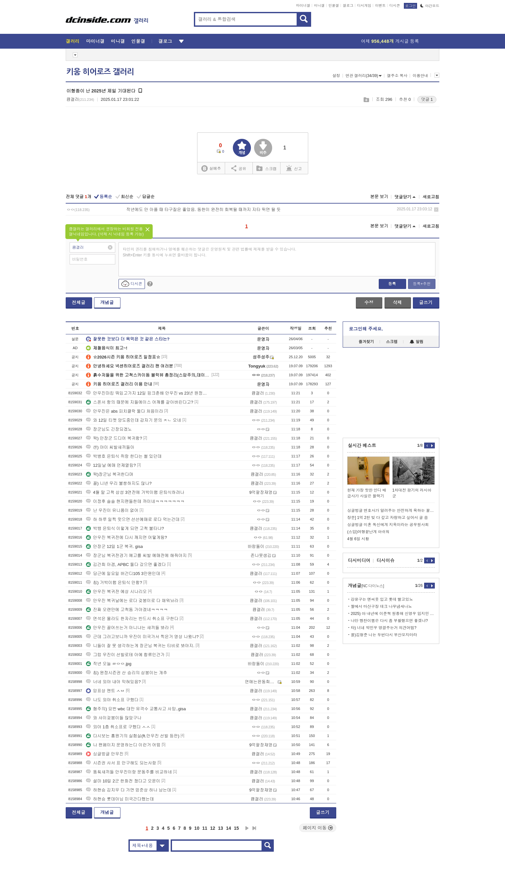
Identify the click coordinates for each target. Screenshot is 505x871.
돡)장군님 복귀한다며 (109, 474)
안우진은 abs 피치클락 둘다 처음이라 (124, 411)
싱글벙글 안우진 (105, 753)
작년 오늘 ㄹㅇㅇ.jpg (108, 663)
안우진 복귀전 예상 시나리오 (116, 591)
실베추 (211, 168)
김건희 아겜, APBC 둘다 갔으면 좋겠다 (126, 564)
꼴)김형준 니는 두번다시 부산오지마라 (384, 635)
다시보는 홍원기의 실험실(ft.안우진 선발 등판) (132, 735)
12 (212, 828)
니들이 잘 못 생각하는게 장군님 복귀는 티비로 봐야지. (140, 645)
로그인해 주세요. (366, 328)
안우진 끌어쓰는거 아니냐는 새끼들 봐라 (127, 627)
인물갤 (334, 5)
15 (236, 828)
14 (228, 828)
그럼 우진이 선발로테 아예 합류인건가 (125, 654)
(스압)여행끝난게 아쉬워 (368, 532)
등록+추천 (422, 284)
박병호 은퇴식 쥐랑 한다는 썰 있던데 (124, 456)
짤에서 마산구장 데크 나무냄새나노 (381, 606)
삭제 (436, 209)
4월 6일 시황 (358, 539)
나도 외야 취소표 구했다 (112, 699)
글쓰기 (426, 302)
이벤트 (380, 5)
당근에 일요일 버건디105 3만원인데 (123, 573)
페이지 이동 (318, 827)
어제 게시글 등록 (390, 41)
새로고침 (431, 197)
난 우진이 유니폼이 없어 (112, 510)
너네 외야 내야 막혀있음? (113, 681)
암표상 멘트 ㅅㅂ (105, 690)
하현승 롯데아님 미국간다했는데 (120, 799)
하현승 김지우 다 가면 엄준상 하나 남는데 (128, 790)
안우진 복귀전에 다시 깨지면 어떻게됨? (126, 537)
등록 (392, 284)
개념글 (107, 302)
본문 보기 (379, 196)
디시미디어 (359, 560)
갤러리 (73, 41)
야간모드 (429, 6)
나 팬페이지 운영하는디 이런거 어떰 (123, 744)
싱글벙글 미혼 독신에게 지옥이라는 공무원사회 (388, 524)
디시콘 (394, 5)
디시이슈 (385, 560)
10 (196, 828)
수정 (368, 302)
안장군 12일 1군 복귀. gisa (114, 546)
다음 (247, 828)
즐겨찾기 (366, 342)
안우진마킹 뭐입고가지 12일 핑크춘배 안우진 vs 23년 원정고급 (148, 393)
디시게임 (364, 5)
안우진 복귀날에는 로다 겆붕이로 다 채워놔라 (132, 600)
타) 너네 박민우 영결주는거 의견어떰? (383, 628)
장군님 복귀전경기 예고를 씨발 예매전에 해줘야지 (136, 555)
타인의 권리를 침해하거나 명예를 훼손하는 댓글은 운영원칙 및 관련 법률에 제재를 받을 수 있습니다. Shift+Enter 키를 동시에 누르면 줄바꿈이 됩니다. (209, 252)
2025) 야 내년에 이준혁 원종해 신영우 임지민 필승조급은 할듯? (393, 613)
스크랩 (366, 99)
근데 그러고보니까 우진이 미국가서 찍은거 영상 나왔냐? (142, 636)
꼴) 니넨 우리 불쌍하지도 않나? (119, 483)
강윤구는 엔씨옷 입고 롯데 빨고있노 (382, 599)
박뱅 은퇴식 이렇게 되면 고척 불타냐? (125, 528)
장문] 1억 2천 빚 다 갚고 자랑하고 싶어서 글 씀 (387, 517)
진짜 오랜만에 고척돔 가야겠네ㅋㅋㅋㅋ (127, 609)
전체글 (78, 302)
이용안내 (420, 75)
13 (220, 828)
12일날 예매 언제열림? (111, 465)
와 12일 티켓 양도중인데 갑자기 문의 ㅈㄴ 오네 (133, 420)
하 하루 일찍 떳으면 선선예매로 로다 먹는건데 (133, 519)
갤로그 (348, 5)
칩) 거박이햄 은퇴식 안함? (114, 582)
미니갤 (319, 5)
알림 (417, 342)
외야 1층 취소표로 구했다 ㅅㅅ (118, 726)
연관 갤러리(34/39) (364, 75)
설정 (336, 75)
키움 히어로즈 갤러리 (100, 72)
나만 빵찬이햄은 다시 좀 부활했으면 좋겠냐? (389, 620)
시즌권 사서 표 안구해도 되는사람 (121, 763)
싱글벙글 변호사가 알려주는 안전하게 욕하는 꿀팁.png (391, 510)
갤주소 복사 (397, 75)
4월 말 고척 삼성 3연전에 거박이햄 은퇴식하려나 (135, 492)
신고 (294, 168)
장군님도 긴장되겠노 (109, 429)
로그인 (410, 6)
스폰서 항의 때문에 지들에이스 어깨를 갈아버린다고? (139, 402)
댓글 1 (427, 99)
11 (204, 828)
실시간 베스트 (362, 445)
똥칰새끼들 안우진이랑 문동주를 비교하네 (129, 772)
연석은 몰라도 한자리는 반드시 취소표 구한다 (132, 618)
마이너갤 (303, 5)
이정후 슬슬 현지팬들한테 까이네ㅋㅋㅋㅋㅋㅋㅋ (135, 501)
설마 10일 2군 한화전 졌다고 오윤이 (123, 781)
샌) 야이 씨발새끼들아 (110, 447)
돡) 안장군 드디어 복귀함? (114, 438)
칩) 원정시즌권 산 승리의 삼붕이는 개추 (126, 672)
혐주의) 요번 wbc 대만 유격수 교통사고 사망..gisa (136, 708)
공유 (238, 168)
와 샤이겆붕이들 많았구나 (113, 717)
